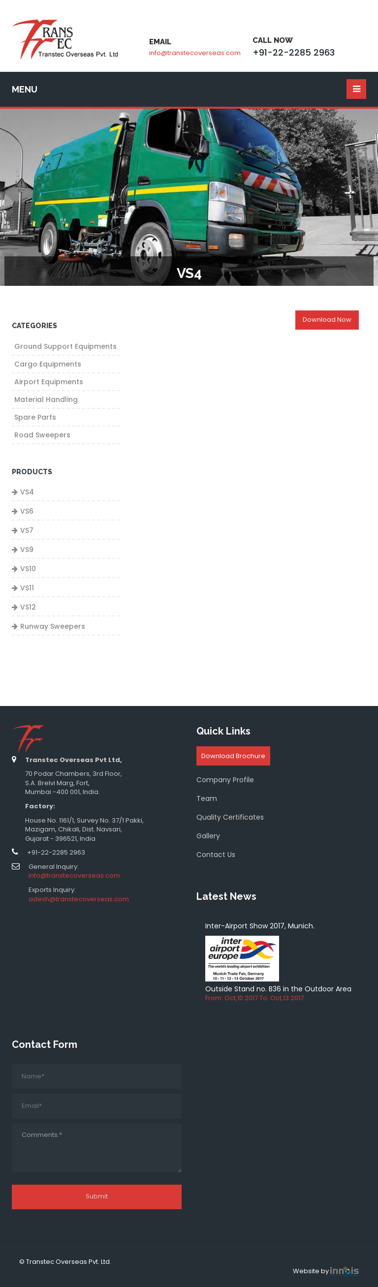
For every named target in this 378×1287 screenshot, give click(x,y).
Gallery (208, 836)
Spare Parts (35, 417)
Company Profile (225, 780)
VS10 (28, 569)
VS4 (27, 492)
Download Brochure (233, 756)
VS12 (28, 607)
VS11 (27, 588)
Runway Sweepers (52, 626)
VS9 (26, 549)
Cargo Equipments (47, 364)
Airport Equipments (48, 382)
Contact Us (215, 854)
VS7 (26, 530)
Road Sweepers (42, 435)
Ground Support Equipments (65, 346)
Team (206, 798)
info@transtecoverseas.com (195, 53)
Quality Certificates (230, 817)
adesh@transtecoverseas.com (79, 899)
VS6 (26, 511)
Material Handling (46, 399)
